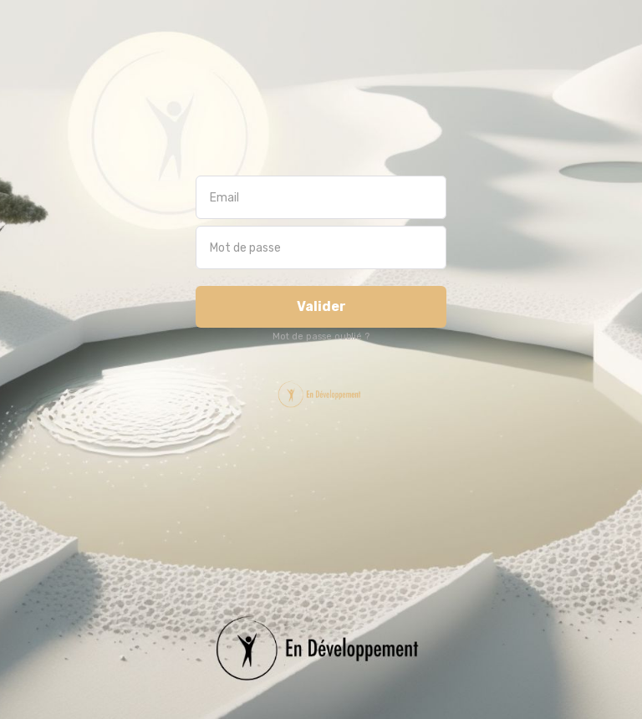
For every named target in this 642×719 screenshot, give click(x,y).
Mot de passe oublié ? (321, 336)
